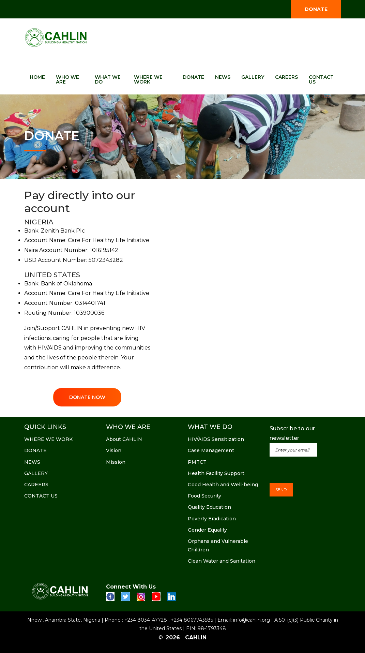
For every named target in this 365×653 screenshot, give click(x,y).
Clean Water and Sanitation (221, 561)
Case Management (211, 450)
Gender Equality (207, 530)
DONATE (316, 9)
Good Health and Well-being (223, 484)
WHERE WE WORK (148, 79)
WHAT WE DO (108, 79)
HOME (37, 77)
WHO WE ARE (67, 79)
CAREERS (286, 77)
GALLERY (252, 77)
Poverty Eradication (212, 519)
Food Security (204, 496)
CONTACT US (321, 79)
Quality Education (209, 507)
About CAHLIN (124, 439)
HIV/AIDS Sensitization (216, 439)
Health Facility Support (216, 473)
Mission (115, 462)
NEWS (222, 77)
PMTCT (197, 462)
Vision (113, 450)
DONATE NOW (87, 397)
